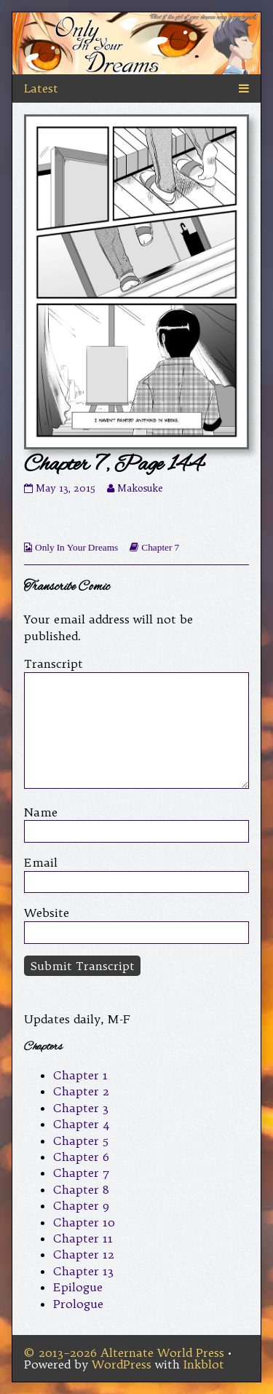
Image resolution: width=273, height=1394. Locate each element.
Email (41, 862)
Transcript (53, 663)
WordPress (121, 1364)
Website (46, 912)
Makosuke (139, 488)
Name (41, 812)
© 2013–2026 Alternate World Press (124, 1352)
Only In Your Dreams (76, 547)
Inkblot (203, 1364)
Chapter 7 (160, 547)
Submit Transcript (82, 965)
